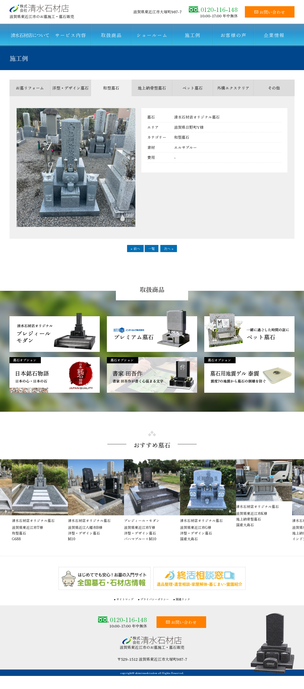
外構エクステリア (233, 88)
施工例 (192, 35)
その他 (274, 88)
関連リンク (183, 601)
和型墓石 (111, 88)
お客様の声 (233, 35)
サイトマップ (124, 601)
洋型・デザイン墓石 (70, 88)
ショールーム (152, 35)
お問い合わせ (269, 12)
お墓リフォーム (30, 88)
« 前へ (135, 248)
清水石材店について (30, 35)
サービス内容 (70, 35)
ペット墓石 (192, 88)
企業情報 (274, 35)
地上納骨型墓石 (152, 88)
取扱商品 (111, 35)
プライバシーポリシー (154, 601)
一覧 (151, 248)
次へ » (168, 248)
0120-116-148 (213, 9)
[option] (96, 502)
